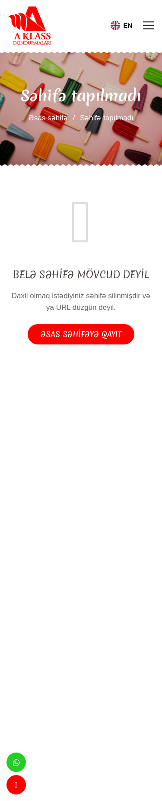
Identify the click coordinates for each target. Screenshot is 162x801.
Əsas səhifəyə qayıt (81, 334)
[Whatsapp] (16, 762)
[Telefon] (16, 785)
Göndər (34, 699)
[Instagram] (95, 578)
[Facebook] (67, 578)
